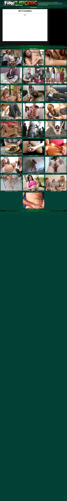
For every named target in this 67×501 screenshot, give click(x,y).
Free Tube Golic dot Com (47, 2)
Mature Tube (40, 3)
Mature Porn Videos (46, 3)
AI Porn (51, 3)
